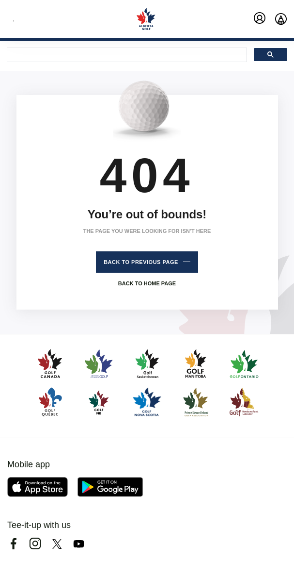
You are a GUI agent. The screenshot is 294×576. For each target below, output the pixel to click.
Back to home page (147, 283)
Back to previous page (141, 262)
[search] (126, 55)
